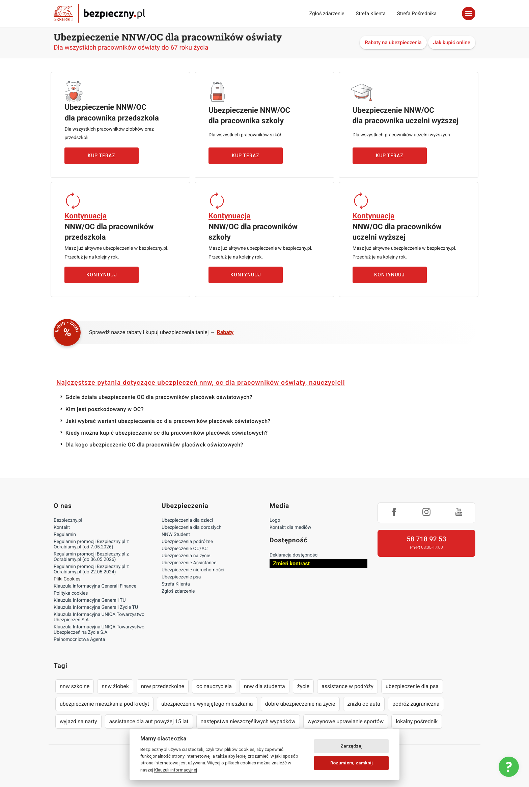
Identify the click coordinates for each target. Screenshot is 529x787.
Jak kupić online (451, 42)
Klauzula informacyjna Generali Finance (95, 586)
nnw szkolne (74, 686)
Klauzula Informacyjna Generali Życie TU (96, 607)
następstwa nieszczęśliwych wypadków (248, 721)
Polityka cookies (71, 593)
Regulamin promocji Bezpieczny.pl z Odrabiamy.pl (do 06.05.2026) (91, 556)
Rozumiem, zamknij (351, 762)
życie (303, 686)
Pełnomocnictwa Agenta (79, 639)
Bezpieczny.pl (68, 520)
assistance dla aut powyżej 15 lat (149, 721)
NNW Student (176, 534)
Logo (275, 520)
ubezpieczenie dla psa (412, 686)
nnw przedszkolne (162, 686)
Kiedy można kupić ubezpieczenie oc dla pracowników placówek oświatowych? (166, 433)
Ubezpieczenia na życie (186, 556)
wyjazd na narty (78, 721)
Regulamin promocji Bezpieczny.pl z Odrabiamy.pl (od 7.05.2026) (91, 544)
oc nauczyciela (214, 686)
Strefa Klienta (371, 13)
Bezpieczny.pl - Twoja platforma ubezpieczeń (99, 13)
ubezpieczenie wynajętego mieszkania (207, 704)
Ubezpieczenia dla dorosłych (191, 527)
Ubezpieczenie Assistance (189, 563)
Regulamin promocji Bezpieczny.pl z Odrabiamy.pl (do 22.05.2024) (91, 569)
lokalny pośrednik (417, 721)
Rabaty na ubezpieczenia (393, 42)
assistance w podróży (347, 686)
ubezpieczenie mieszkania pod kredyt (104, 704)
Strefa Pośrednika (417, 13)
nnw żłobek (115, 686)
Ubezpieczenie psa (181, 577)
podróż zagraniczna (415, 704)
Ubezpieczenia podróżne (187, 541)
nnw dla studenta (264, 686)
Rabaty (225, 332)
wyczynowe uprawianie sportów (346, 721)
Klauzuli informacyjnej (175, 769)
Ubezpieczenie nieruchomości (193, 570)
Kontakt (62, 527)
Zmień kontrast (291, 563)
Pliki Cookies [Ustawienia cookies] (67, 579)
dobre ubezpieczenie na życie (300, 704)
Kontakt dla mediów (290, 527)
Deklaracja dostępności (294, 555)
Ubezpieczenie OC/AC (184, 548)
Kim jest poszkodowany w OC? (104, 409)
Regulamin (65, 534)
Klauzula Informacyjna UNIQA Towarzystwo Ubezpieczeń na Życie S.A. (99, 629)
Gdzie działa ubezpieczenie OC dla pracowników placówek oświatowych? (158, 397)
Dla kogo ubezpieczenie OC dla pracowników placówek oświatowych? (154, 444)
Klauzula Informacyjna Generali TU (90, 600)
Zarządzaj (351, 746)
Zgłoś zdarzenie (326, 13)
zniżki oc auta (364, 704)
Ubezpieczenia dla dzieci (187, 520)
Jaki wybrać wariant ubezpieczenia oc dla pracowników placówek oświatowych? (168, 421)
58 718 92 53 (426, 539)
